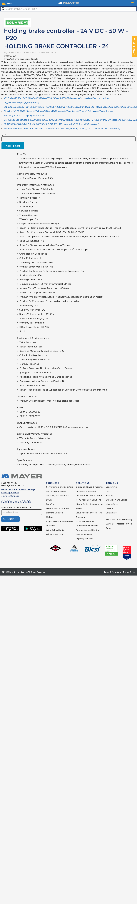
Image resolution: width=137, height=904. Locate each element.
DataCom (50, 504)
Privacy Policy (129, 572)
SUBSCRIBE (10, 519)
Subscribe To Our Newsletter (16, 507)
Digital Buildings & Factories (89, 487)
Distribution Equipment (57, 508)
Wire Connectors (54, 534)
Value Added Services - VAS (89, 513)
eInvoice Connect (10, 496)
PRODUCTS (52, 483)
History (109, 495)
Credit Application (10, 493)
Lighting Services (84, 538)
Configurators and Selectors (59, 487)
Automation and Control (87, 530)
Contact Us (111, 513)
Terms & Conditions (112, 572)
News (108, 491)
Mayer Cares (112, 504)
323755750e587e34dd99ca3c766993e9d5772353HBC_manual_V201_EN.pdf (51, 124)
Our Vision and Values (116, 500)
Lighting (50, 513)
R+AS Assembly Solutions (88, 500)
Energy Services (84, 534)
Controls (58, 513)
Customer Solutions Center (89, 495)
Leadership (111, 487)
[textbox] (68, 9)
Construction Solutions (87, 525)
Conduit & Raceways (56, 491)
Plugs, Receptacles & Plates (59, 521)
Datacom (80, 517)
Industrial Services (85, 521)
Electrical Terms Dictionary (119, 519)
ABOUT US (112, 483)
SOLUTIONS (83, 483)
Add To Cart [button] (13, 146)
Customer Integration (86, 491)
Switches (50, 525)
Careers (109, 508)
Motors (49, 517)
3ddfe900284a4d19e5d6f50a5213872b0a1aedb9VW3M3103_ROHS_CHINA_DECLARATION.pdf (62, 128)
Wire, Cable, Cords (55, 530)
